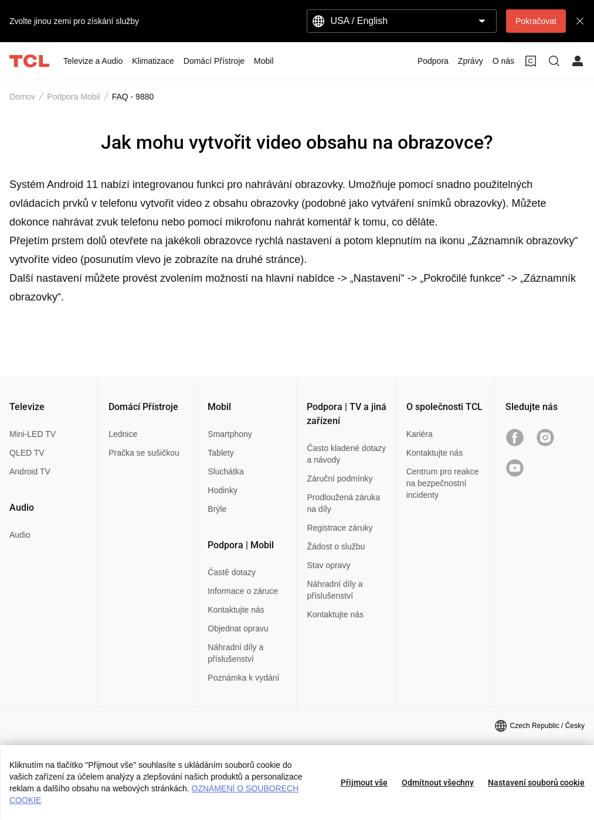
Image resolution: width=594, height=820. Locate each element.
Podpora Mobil (73, 96)
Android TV (29, 471)
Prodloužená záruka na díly (343, 503)
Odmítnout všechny (438, 782)
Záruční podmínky (339, 478)
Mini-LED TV (32, 434)
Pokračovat (535, 21)
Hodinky (222, 490)
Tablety (220, 452)
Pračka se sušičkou (143, 452)
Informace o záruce (243, 591)
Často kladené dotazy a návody (346, 453)
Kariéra (419, 434)
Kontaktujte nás (236, 609)
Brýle (217, 509)
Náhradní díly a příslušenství (235, 653)
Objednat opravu (238, 628)
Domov (22, 96)
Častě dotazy (232, 572)
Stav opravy (328, 565)
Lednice (122, 434)
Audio (19, 534)
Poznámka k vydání (243, 677)
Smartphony (230, 434)
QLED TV (27, 452)
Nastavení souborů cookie (536, 782)
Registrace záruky (339, 527)
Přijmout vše (364, 782)
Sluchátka (225, 471)
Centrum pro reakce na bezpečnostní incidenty (442, 483)
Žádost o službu (336, 546)
